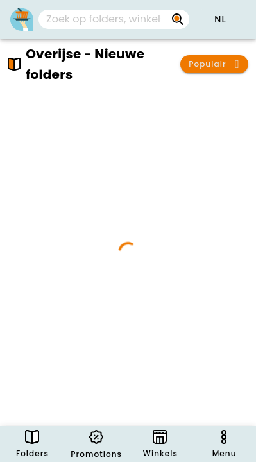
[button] (220, 19)
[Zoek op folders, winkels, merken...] (177, 19)
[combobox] (113, 19)
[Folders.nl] (21, 19)
